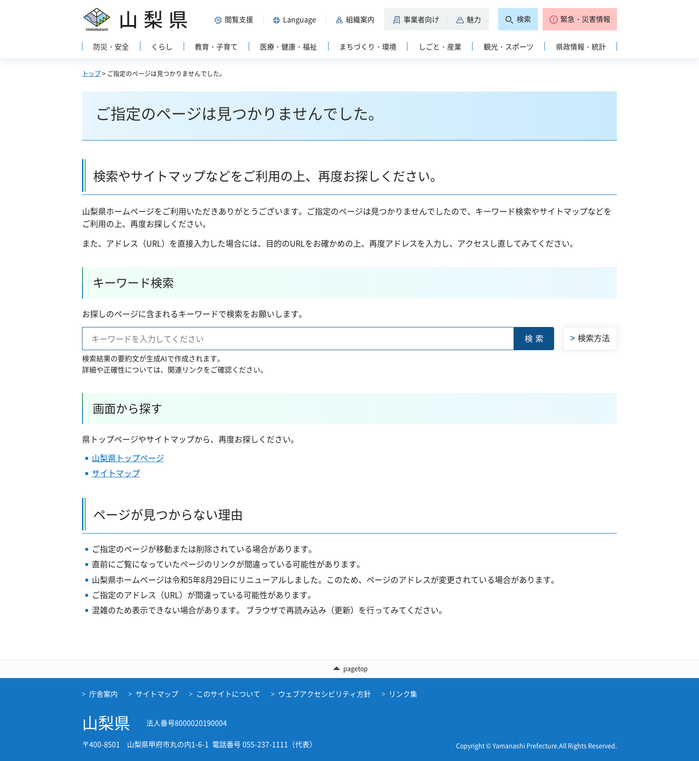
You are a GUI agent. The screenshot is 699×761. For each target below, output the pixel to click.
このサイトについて (228, 693)
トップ (91, 73)
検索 (535, 338)
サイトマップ (116, 473)
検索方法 (594, 338)
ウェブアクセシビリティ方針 (324, 693)
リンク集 (403, 693)
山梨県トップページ (128, 458)
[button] (235, 19)
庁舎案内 (103, 693)
